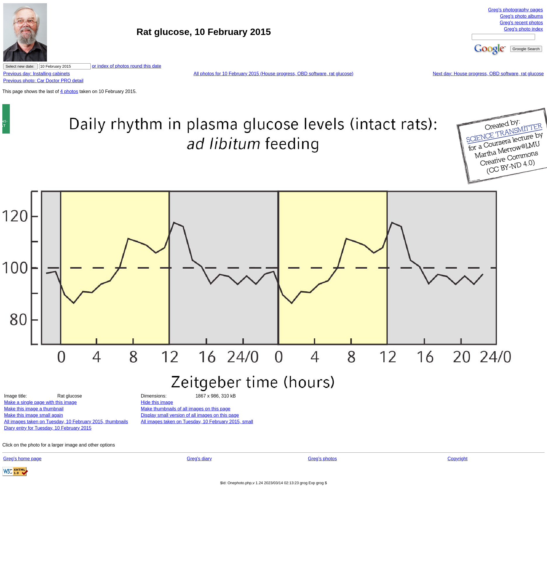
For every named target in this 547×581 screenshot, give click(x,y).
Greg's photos (322, 458)
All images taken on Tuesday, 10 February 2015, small (197, 421)
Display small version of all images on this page (190, 415)
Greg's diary (199, 458)
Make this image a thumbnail (34, 408)
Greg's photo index (523, 29)
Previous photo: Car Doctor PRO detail (43, 80)
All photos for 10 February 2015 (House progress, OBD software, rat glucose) (274, 73)
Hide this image (157, 402)
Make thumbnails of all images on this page (185, 408)
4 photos (69, 91)
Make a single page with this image (40, 402)
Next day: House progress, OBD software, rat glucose (488, 73)
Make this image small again (33, 415)
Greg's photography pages (515, 9)
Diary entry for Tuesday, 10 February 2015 (47, 428)
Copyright (457, 458)
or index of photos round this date (126, 66)
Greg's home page (22, 458)
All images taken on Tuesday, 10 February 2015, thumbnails (66, 421)
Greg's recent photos (521, 22)
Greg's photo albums (521, 16)
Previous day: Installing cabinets (36, 73)
